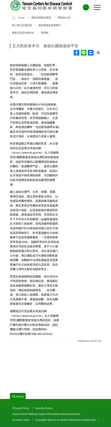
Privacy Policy (20, 408)
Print (90, 53)
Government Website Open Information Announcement (46, 414)
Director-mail (21, 419)
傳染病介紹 (64, 17)
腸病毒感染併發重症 (50, 25)
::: (10, 40)
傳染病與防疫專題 (41, 17)
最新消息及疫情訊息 (23, 32)
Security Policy (44, 408)
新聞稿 (44, 32)
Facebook (76, 53)
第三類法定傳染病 (22, 25)
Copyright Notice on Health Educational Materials (65, 419)
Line (83, 53)
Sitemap (18, 396)
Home (21, 17)
